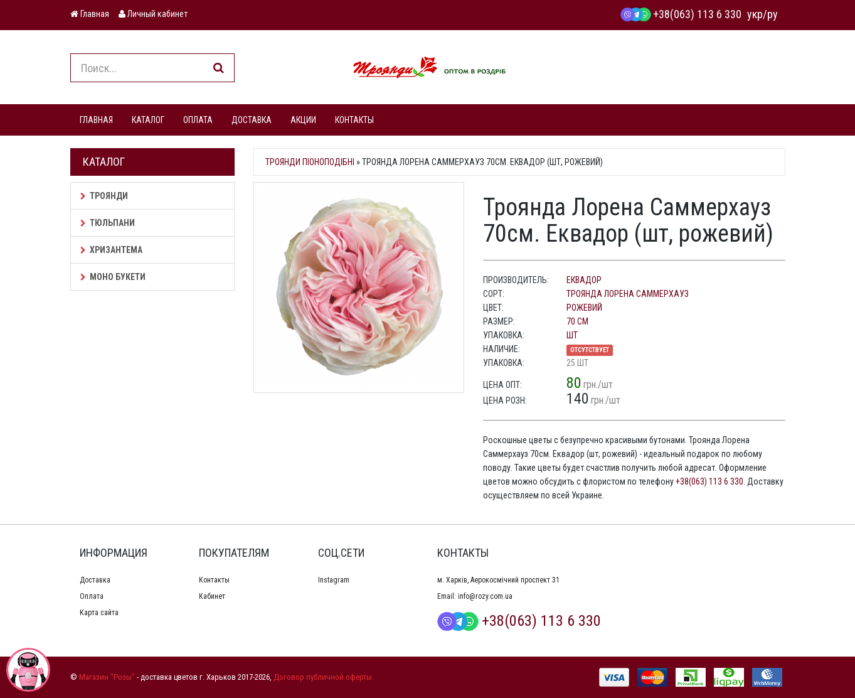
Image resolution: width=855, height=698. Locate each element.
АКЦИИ (303, 120)
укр (755, 14)
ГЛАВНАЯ (96, 120)
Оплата (92, 596)
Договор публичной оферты (322, 677)
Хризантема (111, 250)
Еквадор (584, 280)
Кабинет (212, 596)
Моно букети (113, 277)
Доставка (95, 580)
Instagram (333, 580)
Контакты (214, 580)
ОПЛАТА (198, 120)
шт (572, 335)
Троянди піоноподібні (309, 162)
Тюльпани (107, 223)
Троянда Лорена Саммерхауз (627, 294)
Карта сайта (99, 612)
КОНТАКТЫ (354, 120)
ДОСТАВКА (251, 120)
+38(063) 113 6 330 (680, 14)
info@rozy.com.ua (485, 596)
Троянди (104, 196)
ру (772, 14)
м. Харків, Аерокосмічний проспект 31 (498, 580)
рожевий (584, 308)
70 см (577, 321)
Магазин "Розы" (107, 677)
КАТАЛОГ (148, 120)
